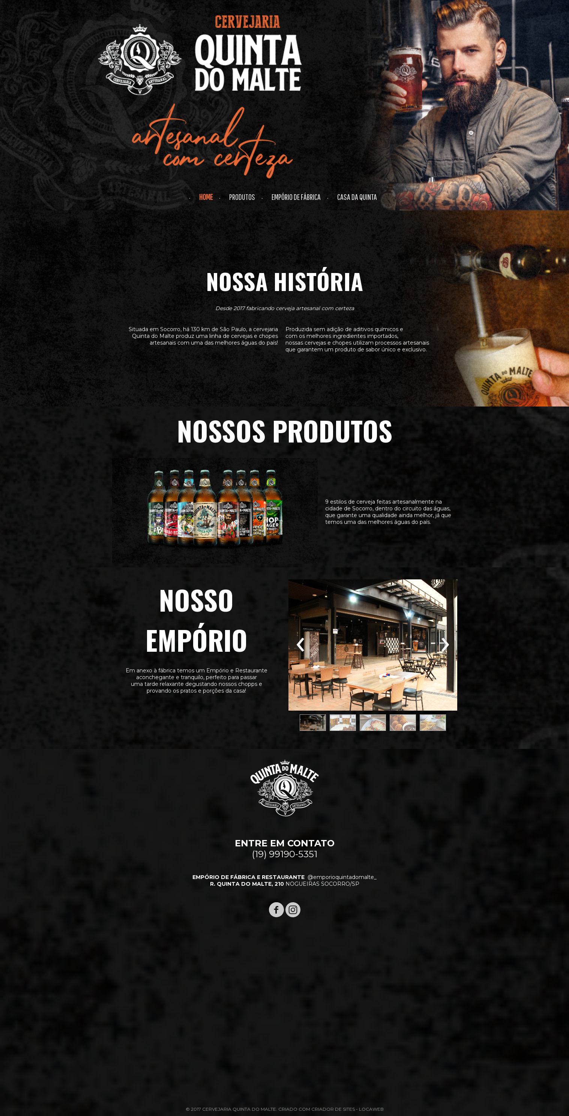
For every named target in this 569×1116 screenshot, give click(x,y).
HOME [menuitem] (206, 196)
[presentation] (300, 645)
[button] (313, 722)
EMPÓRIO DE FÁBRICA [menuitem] (296, 196)
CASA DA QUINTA (357, 196)
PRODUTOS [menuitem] (242, 196)
